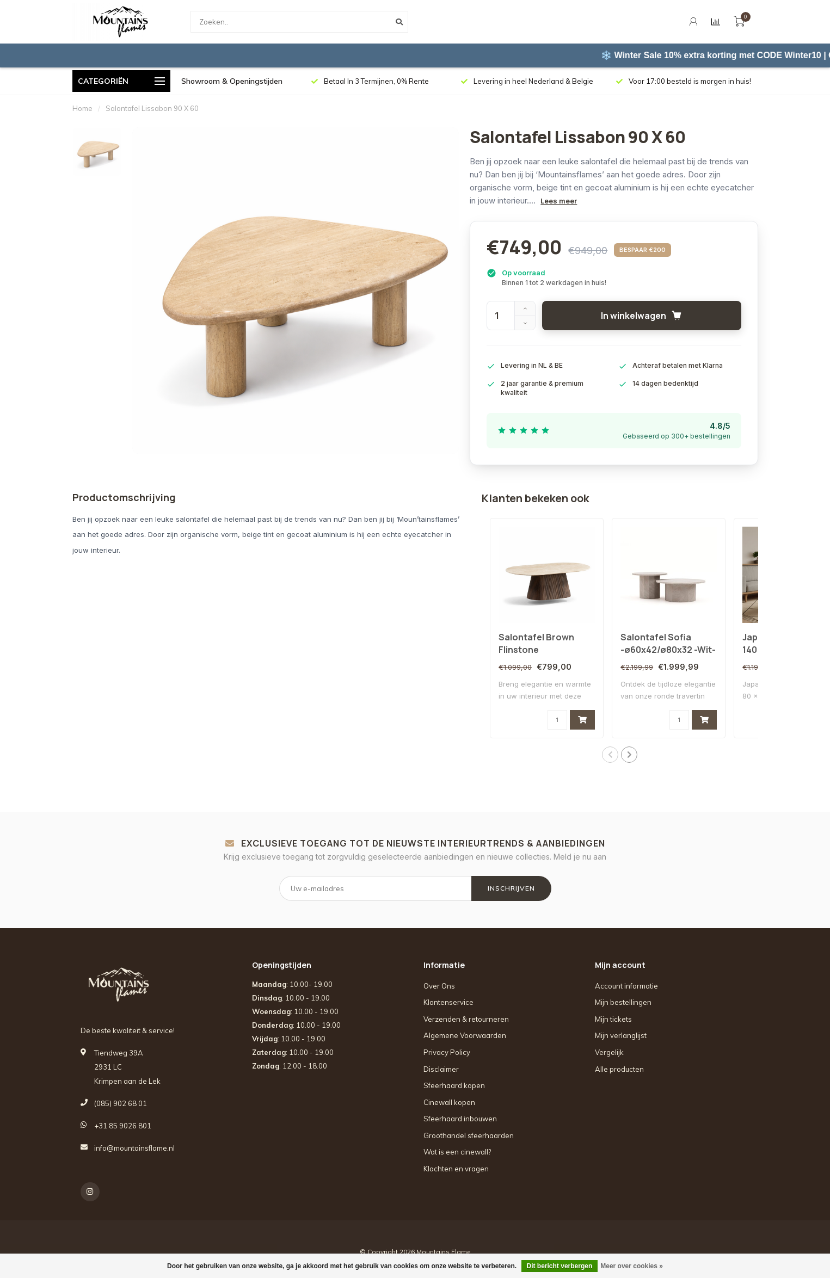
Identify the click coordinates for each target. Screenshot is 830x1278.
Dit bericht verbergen (560, 1266)
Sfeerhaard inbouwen (460, 1118)
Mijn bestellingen (623, 1002)
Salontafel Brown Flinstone (536, 643)
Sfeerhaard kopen (454, 1085)
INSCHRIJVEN (511, 888)
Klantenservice (448, 1002)
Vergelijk (609, 1052)
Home (82, 108)
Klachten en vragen (456, 1168)
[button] (610, 754)
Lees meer (558, 200)
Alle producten (619, 1069)
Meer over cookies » (631, 1266)
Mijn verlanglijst (621, 1035)
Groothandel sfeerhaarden (468, 1135)
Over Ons (439, 985)
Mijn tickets (613, 1019)
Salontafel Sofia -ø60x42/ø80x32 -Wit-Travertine (668, 649)
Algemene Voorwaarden (464, 1035)
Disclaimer (441, 1069)
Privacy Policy (446, 1052)
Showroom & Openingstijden (231, 81)
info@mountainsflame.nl (134, 1148)
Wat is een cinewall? (457, 1151)
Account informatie (626, 985)
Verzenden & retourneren (466, 1019)
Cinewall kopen (449, 1102)
